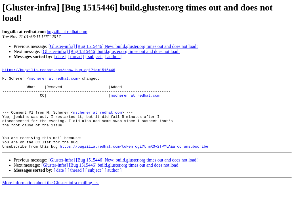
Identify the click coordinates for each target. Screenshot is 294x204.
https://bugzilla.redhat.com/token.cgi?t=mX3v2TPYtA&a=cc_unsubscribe (134, 162)
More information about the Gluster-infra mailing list (50, 198)
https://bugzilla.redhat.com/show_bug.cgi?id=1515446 (58, 70)
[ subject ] (94, 56)
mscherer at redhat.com (53, 80)
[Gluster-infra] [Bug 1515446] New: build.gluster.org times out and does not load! (123, 46)
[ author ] (113, 56)
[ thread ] (76, 56)
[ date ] (60, 56)
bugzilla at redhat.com (67, 31)
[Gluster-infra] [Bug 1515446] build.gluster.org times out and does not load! (110, 51)
